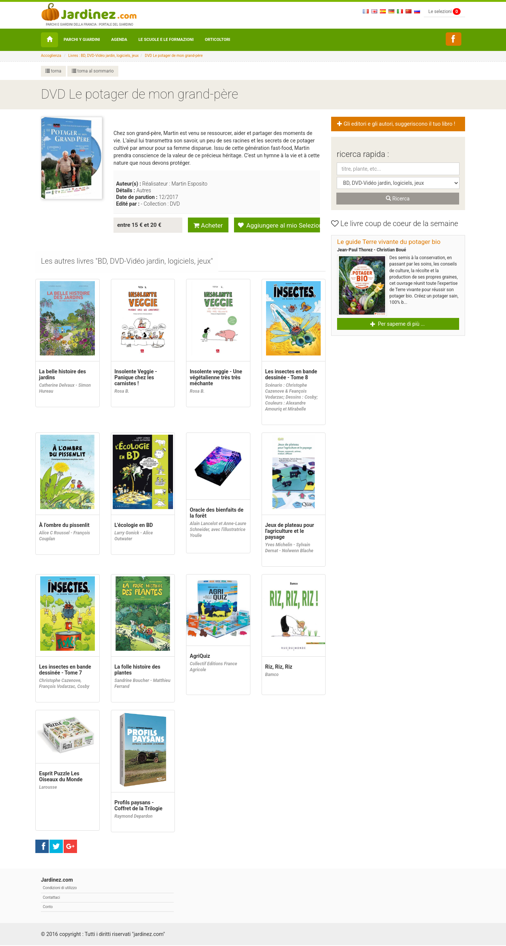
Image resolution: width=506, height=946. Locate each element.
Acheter (208, 225)
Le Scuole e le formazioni (166, 39)
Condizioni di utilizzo (60, 889)
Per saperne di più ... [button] (397, 324)
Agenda (119, 39)
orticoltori (217, 39)
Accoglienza (51, 56)
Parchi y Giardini (82, 39)
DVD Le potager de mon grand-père (173, 56)
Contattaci (51, 898)
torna (53, 71)
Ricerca (398, 199)
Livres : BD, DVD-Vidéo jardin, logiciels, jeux (103, 56)
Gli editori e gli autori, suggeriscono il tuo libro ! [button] (396, 124)
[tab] (127, 262)
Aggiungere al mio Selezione (278, 225)
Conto (48, 907)
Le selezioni (444, 11)
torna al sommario (93, 71)
